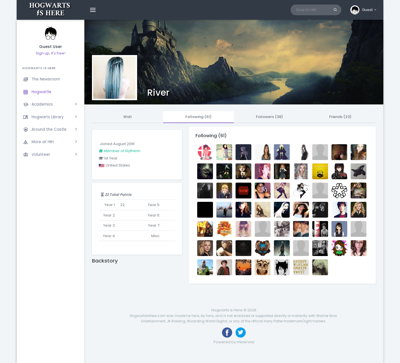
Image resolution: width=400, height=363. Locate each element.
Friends (340, 116)
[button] (364, 10)
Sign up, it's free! (50, 53)
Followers (269, 116)
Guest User (50, 47)
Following (198, 116)
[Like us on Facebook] (227, 332)
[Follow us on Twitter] (241, 332)
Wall (127, 116)
